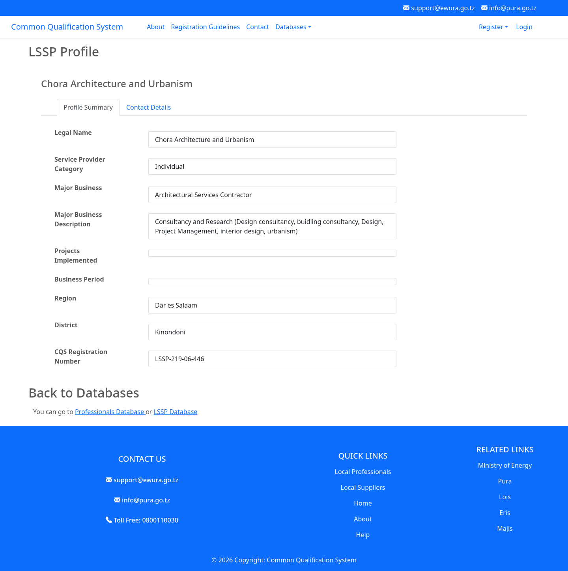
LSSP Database (176, 411)
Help (363, 534)
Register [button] (492, 26)
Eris (504, 512)
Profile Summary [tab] (88, 107)
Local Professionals (363, 471)
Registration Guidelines (205, 26)
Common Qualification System (67, 26)
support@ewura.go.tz (439, 8)
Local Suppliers (363, 487)
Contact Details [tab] (148, 107)
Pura (505, 481)
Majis (504, 528)
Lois (505, 497)
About (155, 26)
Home (363, 503)
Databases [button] (291, 26)
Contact (257, 26)
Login (524, 26)
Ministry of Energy (505, 465)
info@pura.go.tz (508, 8)
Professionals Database (110, 411)
